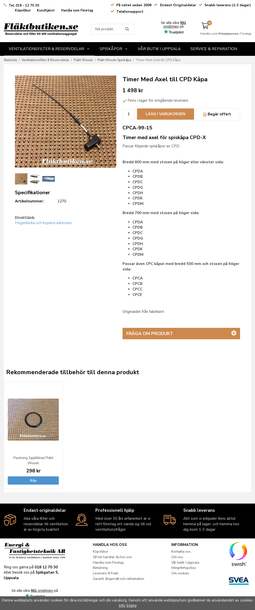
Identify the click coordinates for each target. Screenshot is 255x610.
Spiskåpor (114, 49)
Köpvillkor (23, 10)
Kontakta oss (181, 551)
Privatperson (228, 34)
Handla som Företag (77, 10)
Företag (245, 34)
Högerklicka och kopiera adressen (43, 222)
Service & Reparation (214, 49)
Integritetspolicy (183, 567)
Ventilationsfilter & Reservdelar (49, 49)
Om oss (177, 557)
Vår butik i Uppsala (159, 49)
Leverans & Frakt (105, 573)
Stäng (131, 605)
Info (122, 605)
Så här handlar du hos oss (112, 557)
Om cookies (180, 573)
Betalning (100, 567)
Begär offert (217, 114)
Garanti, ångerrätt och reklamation (118, 578)
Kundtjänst (46, 10)
